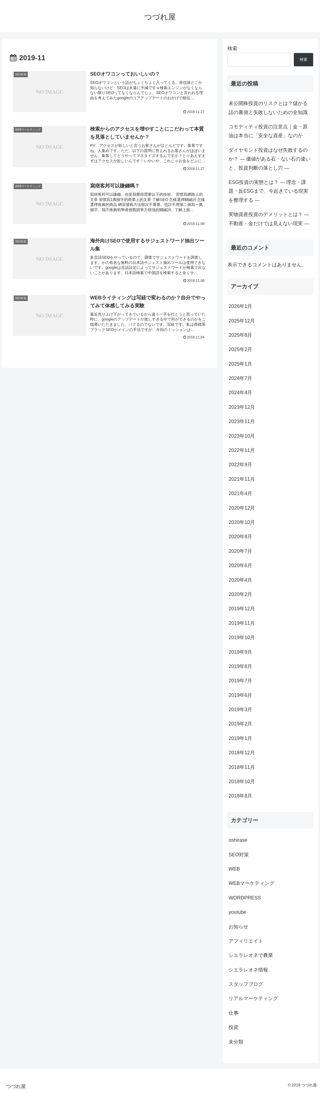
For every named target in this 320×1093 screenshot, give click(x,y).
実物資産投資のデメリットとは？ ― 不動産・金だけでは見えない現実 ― (269, 219)
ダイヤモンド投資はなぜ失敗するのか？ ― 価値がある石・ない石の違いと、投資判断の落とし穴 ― (269, 159)
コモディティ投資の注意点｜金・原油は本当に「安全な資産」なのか (268, 131)
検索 (232, 48)
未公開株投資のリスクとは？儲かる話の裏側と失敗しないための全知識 (268, 108)
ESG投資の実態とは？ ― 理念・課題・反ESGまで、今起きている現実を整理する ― (268, 191)
